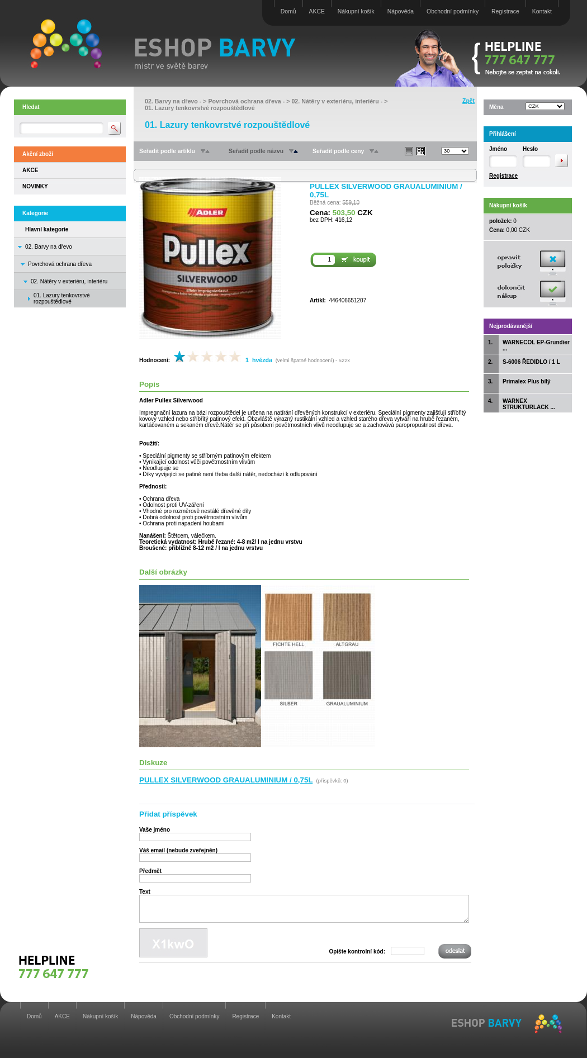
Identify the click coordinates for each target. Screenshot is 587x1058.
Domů (288, 11)
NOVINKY (35, 186)
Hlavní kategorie (46, 229)
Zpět (468, 101)
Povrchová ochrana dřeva (60, 264)
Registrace (505, 11)
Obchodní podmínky (453, 11)
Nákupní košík (356, 11)
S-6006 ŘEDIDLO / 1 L (531, 362)
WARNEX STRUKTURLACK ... (529, 404)
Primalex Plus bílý (527, 381)
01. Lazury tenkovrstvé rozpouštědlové (200, 108)
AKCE (317, 11)
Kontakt (542, 11)
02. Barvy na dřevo (48, 247)
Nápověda (400, 11)
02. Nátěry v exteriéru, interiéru (69, 281)
